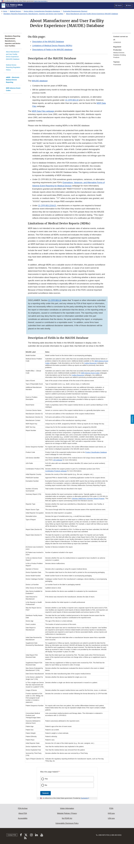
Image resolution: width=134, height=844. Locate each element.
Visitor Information (67, 808)
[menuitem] (121, 40)
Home (5, 11)
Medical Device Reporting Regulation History (13, 67)
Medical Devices (15, 11)
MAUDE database (40, 81)
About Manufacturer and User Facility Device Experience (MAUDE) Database (92, 14)
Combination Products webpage (56, 471)
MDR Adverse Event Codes (13, 89)
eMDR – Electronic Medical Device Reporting (12, 80)
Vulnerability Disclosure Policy (67, 823)
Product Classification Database (96, 452)
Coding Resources (90, 363)
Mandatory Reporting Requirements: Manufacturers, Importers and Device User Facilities (33, 14)
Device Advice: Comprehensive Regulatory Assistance (42, 11)
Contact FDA (12, 835)
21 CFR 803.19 (71, 100)
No (46, 785)
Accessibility (22, 818)
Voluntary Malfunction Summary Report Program (88, 498)
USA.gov (111, 818)
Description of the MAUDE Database (48, 42)
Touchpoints (84, 798)
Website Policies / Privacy (67, 813)
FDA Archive (22, 808)
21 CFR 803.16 (54, 300)
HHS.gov (111, 813)
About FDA (22, 813)
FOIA (111, 808)
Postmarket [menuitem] (117, 64)
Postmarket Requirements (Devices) (75, 11)
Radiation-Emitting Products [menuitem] (119, 56)
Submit (45, 793)
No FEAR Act (67, 818)
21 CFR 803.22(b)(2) (47, 205)
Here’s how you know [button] (41, 1)
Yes (46, 779)
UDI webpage (57, 460)
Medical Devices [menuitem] (118, 52)
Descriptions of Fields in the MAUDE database (52, 50)
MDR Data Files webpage (43, 111)
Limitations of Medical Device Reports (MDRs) (52, 46)
